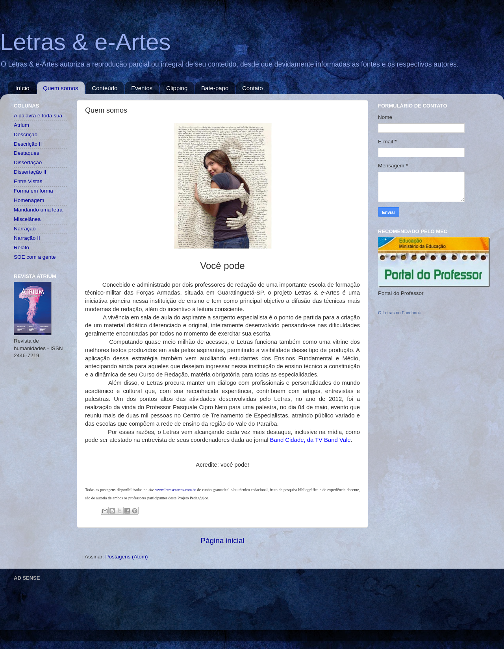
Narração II (27, 238)
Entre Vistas (28, 181)
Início (22, 88)
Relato (21, 247)
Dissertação (28, 162)
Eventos (141, 88)
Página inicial (222, 540)
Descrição (25, 134)
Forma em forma (33, 191)
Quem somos (60, 88)
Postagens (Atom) (127, 557)
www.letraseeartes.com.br (175, 490)
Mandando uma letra (38, 210)
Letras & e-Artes (85, 42)
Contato (252, 88)
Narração (25, 229)
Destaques (26, 153)
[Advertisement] (157, 601)
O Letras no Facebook (399, 312)
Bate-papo (214, 88)
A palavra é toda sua (38, 116)
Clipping (176, 88)
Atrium (21, 125)
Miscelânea (27, 219)
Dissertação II (30, 172)
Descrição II (28, 144)
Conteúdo (104, 88)
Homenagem (29, 200)
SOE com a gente (35, 257)
